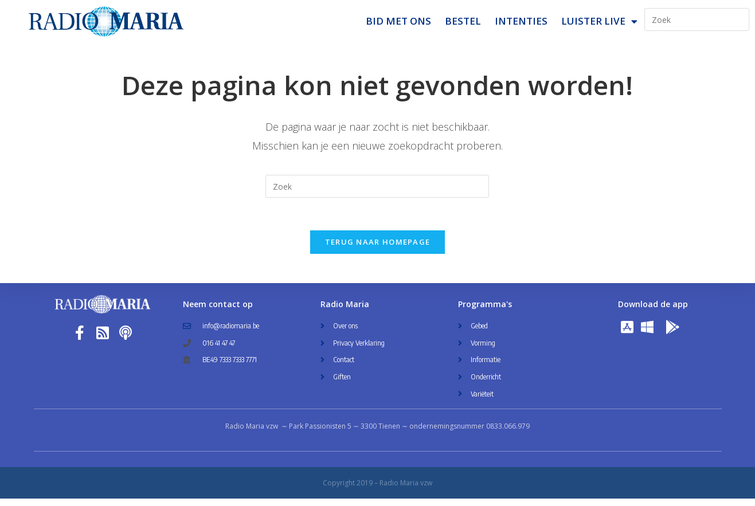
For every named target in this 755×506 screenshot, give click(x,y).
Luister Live (599, 21)
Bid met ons (398, 21)
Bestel (463, 21)
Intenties (521, 21)
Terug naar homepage (378, 249)
